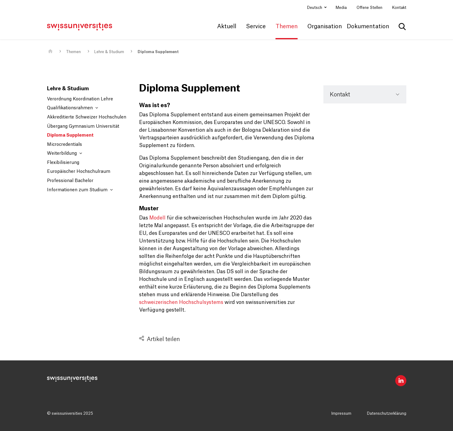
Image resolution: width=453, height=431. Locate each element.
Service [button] (256, 26)
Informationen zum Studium (80, 190)
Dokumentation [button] (368, 26)
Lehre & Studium (109, 52)
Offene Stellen (369, 8)
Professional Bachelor (70, 181)
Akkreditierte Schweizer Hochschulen (86, 117)
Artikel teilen (163, 339)
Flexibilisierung (63, 163)
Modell (157, 218)
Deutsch (315, 8)
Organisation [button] (324, 26)
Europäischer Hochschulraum (78, 171)
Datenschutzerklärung (386, 413)
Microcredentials (64, 144)
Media (341, 8)
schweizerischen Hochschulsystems (181, 302)
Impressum (341, 413)
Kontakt (399, 8)
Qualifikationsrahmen (72, 108)
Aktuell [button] (226, 26)
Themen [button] (286, 26)
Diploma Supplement (158, 52)
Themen (73, 52)
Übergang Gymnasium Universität (83, 126)
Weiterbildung (64, 153)
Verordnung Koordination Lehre (80, 99)
